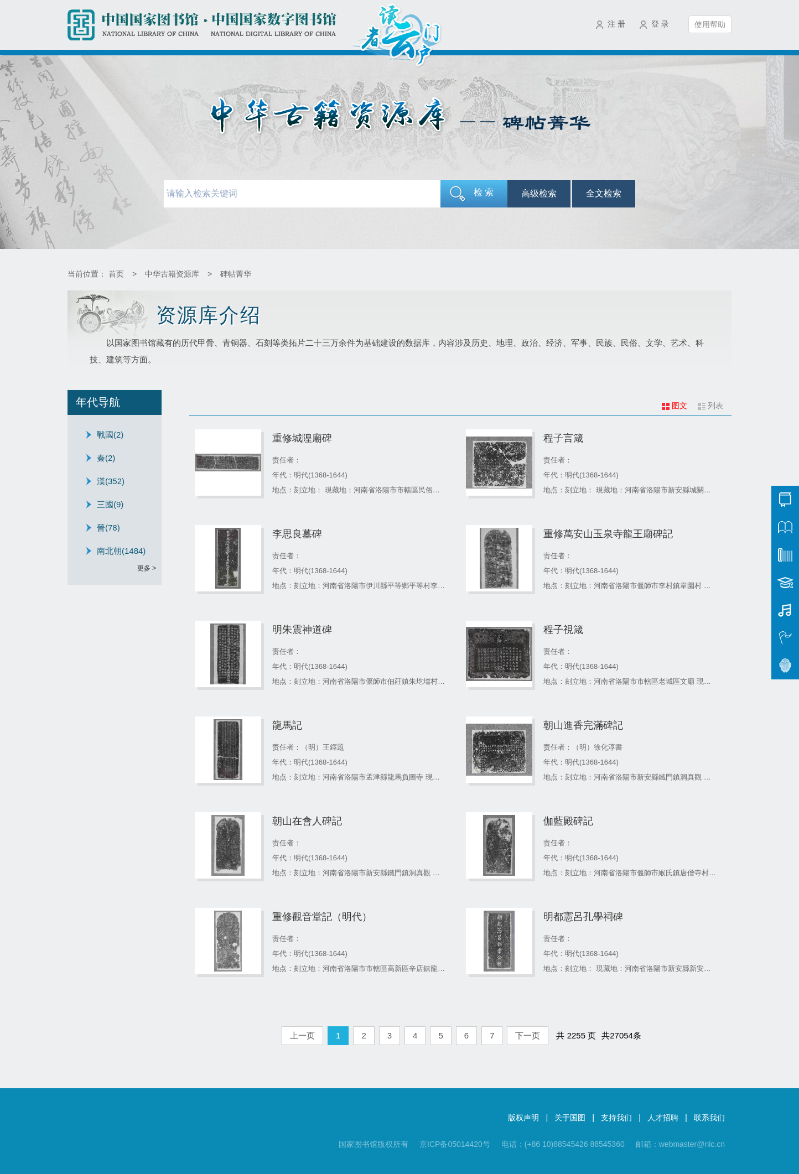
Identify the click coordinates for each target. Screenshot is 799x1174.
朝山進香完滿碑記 (583, 725)
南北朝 (121, 550)
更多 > (146, 568)
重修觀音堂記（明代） (322, 916)
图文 (679, 405)
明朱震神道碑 (302, 629)
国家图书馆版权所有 (373, 1144)
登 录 (660, 23)
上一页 (302, 1035)
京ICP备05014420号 (454, 1144)
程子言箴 (563, 438)
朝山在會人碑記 (307, 821)
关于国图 (569, 1117)
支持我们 (616, 1117)
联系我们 (709, 1117)
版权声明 (523, 1117)
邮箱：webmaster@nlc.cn (680, 1144)
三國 (110, 504)
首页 (116, 273)
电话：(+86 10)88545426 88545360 (563, 1144)
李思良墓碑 (297, 533)
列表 (715, 405)
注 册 (616, 23)
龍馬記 (287, 725)
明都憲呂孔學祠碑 (583, 916)
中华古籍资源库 (172, 273)
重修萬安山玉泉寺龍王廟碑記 (608, 533)
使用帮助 (709, 24)
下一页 (527, 1035)
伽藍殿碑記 (568, 821)
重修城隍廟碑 (302, 438)
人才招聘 (662, 1117)
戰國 (110, 434)
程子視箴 (563, 629)
